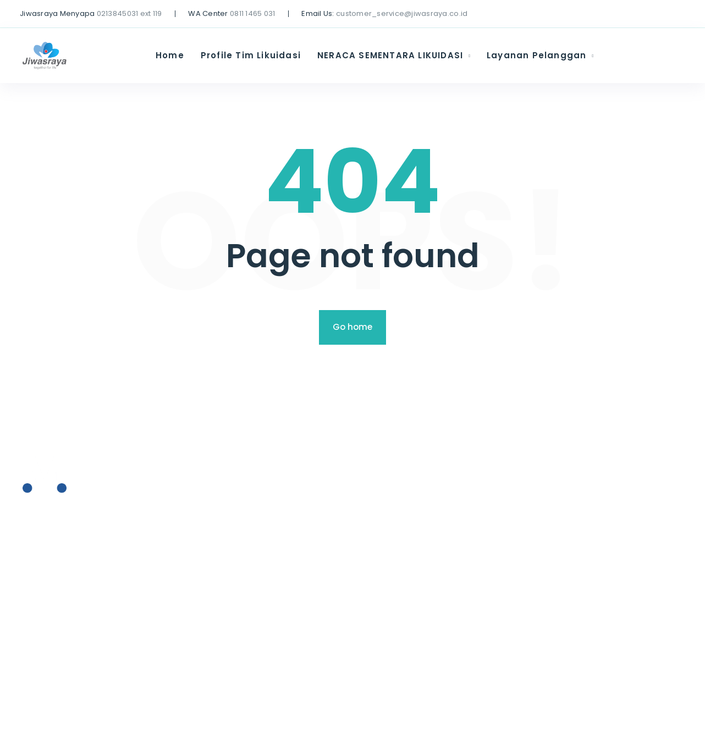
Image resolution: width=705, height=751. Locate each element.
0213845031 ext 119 (129, 13)
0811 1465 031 (252, 13)
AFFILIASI (278, 606)
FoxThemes (378, 729)
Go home (352, 327)
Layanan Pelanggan (536, 55)
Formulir (277, 627)
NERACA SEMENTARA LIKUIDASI (390, 55)
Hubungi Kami (289, 649)
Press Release (290, 564)
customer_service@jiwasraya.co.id (401, 13)
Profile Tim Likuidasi (251, 55)
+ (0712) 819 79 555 (62, 547)
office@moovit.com (63, 571)
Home (170, 55)
